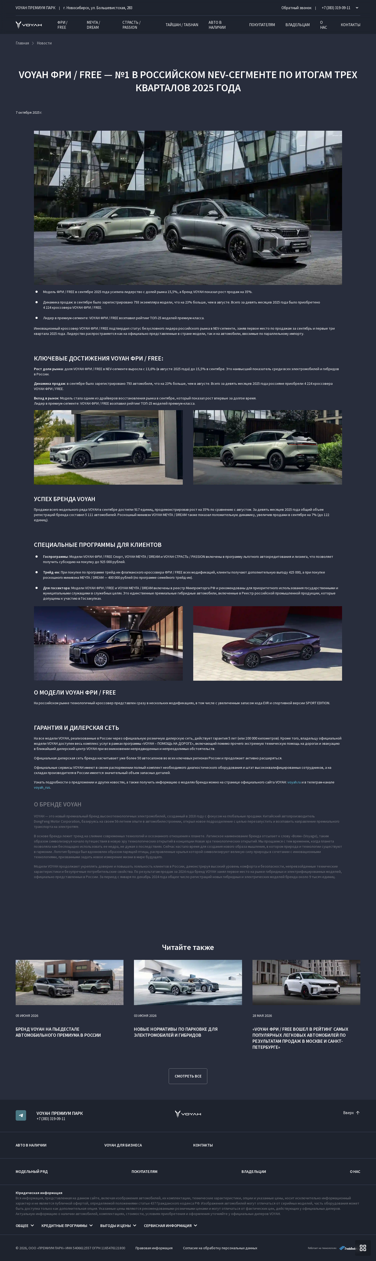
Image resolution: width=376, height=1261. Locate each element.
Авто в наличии (217, 25)
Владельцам (297, 24)
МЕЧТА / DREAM (93, 25)
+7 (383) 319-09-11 (51, 1118)
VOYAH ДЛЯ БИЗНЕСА (123, 1145)
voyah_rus (42, 787)
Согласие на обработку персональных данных (220, 1248)
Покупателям (262, 24)
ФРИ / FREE (62, 25)
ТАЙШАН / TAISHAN (182, 24)
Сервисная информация (168, 1225)
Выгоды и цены (115, 1225)
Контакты (350, 24)
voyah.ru (294, 782)
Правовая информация (154, 1248)
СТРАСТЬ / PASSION (131, 25)
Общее (22, 1225)
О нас (323, 25)
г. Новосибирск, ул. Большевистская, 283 (97, 7)
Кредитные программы (64, 1225)
